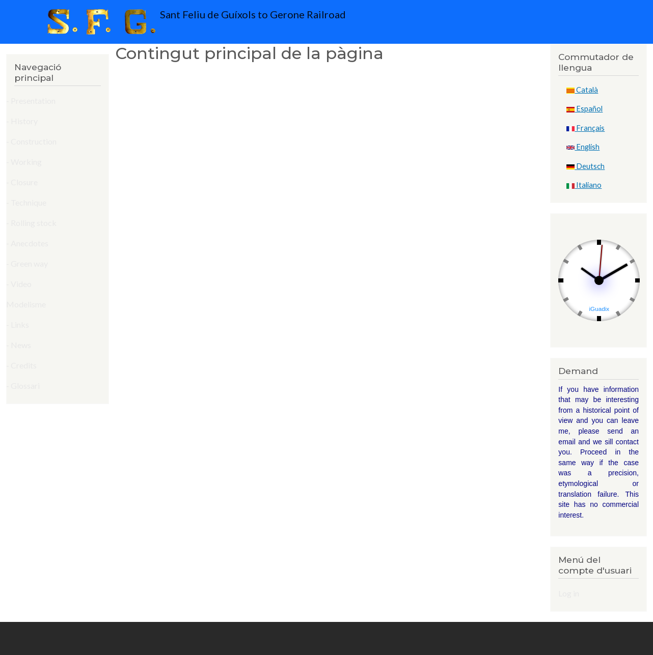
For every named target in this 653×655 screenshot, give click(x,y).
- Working (24, 161)
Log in (568, 593)
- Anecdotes (27, 243)
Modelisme (26, 304)
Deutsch (585, 166)
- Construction (31, 141)
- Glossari (23, 385)
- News (18, 345)
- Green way (27, 263)
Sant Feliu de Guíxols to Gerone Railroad (194, 22)
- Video (19, 284)
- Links (17, 324)
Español (584, 108)
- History (22, 121)
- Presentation (31, 100)
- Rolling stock (31, 222)
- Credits (21, 365)
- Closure (22, 182)
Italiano (584, 185)
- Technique (26, 202)
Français (585, 128)
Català (582, 90)
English (583, 147)
